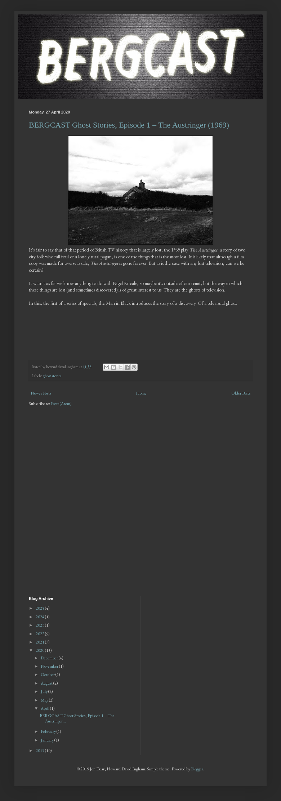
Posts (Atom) (61, 403)
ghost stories (52, 375)
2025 (40, 608)
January (47, 740)
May (45, 700)
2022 (40, 634)
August (47, 683)
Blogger (197, 769)
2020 (40, 650)
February (49, 731)
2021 (40, 642)
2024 (40, 617)
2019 (40, 750)
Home (141, 393)
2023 (40, 625)
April (45, 708)
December (50, 658)
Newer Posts (41, 393)
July (44, 691)
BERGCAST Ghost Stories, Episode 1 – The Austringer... (77, 718)
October (48, 674)
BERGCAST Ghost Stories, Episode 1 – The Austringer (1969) (129, 124)
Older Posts (240, 393)
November (50, 666)
